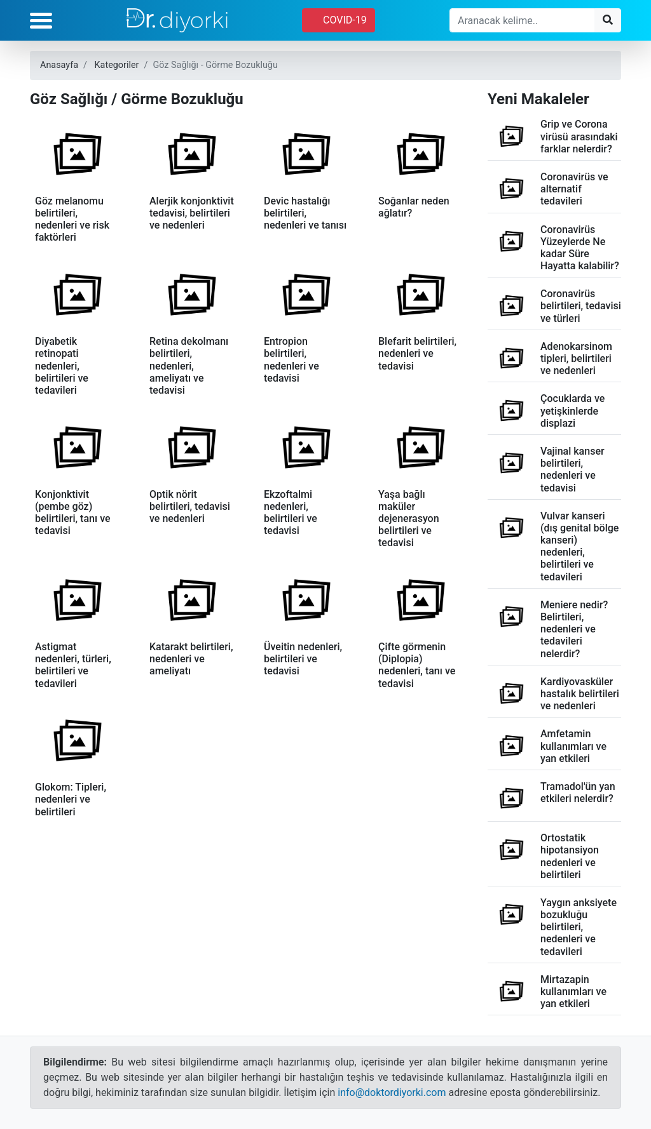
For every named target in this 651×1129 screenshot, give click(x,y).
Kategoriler (117, 65)
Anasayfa (59, 65)
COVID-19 (338, 20)
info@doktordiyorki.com (392, 1092)
